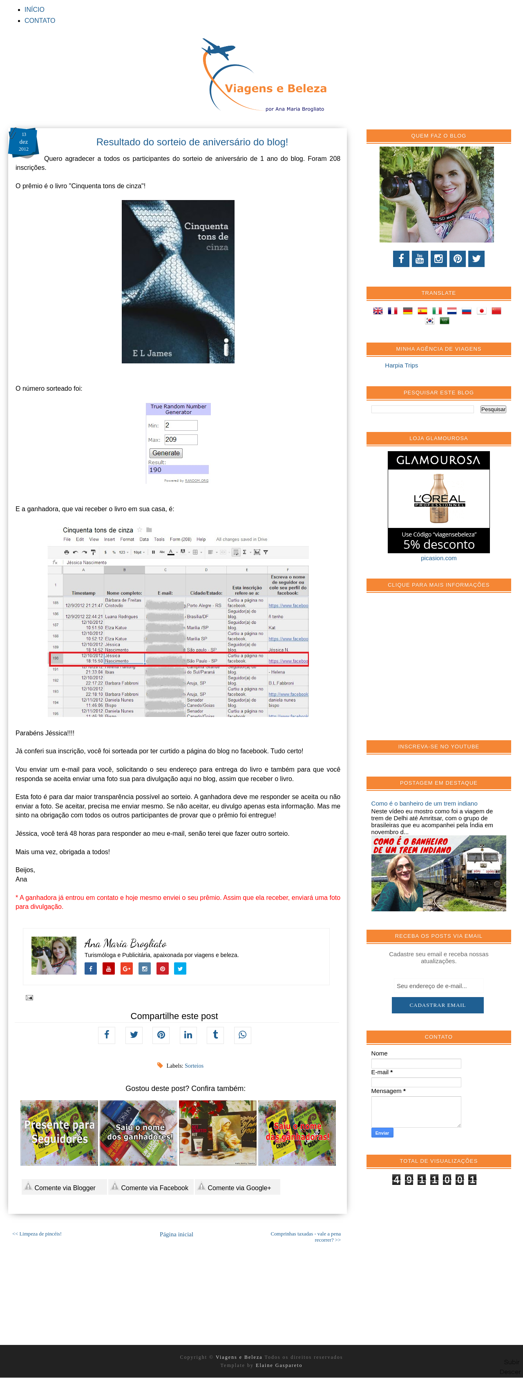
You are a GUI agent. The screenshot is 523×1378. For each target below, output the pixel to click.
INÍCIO (35, 9)
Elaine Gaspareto (279, 1365)
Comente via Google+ (234, 1186)
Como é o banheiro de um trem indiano (424, 803)
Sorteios (194, 1066)
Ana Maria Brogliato (126, 943)
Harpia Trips (401, 365)
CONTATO (40, 20)
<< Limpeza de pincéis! (37, 1234)
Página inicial (176, 1234)
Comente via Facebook (149, 1186)
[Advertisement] (432, 671)
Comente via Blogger (60, 1186)
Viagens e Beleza (240, 1357)
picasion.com (439, 557)
